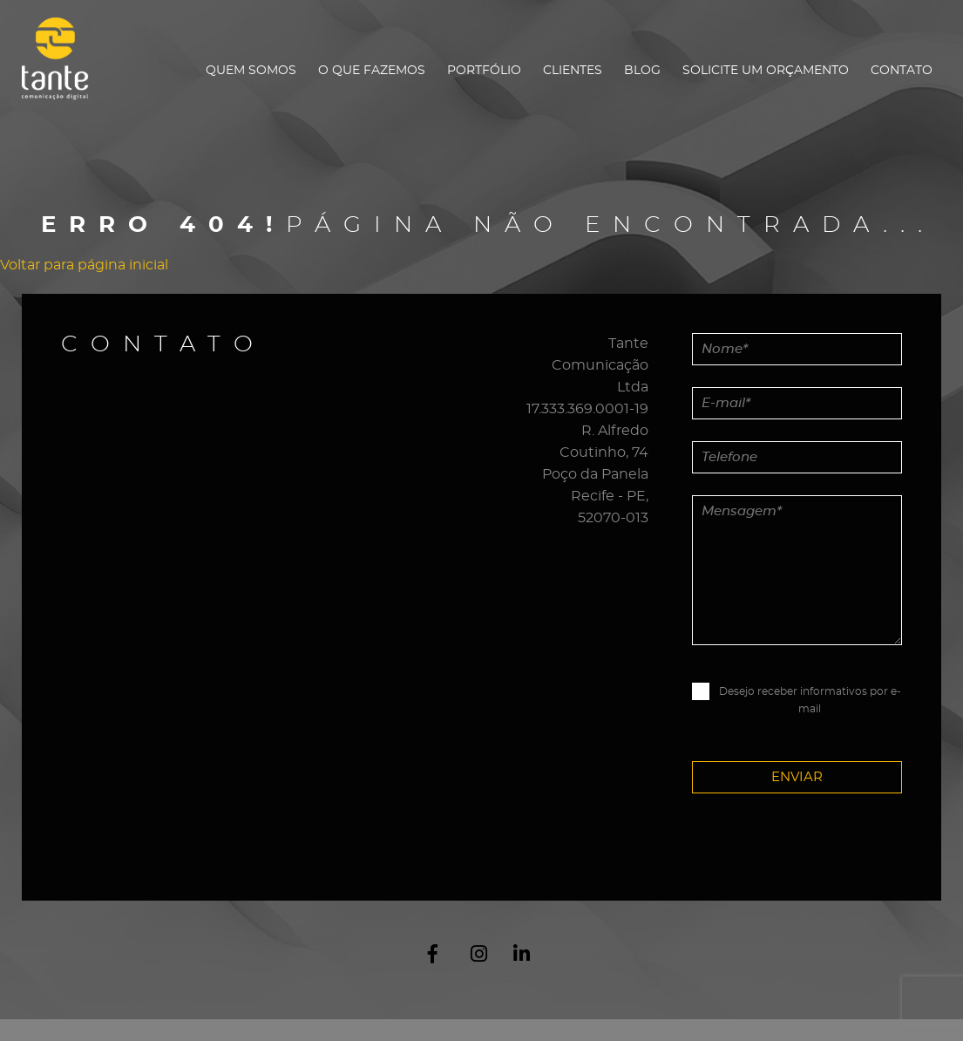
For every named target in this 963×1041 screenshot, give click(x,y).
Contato (901, 71)
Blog (642, 71)
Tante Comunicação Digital (63, 69)
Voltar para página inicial (84, 265)
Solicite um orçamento (765, 71)
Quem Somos (251, 71)
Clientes (572, 71)
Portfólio (484, 71)
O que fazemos (371, 71)
